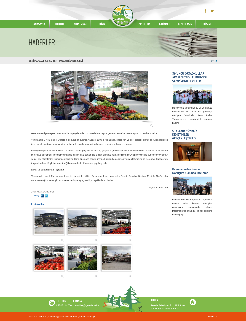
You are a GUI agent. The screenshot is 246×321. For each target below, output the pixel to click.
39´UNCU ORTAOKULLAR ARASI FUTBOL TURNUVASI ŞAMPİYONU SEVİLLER (189, 77)
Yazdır (159, 187)
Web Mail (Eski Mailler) (48, 316)
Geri (166, 187)
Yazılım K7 (212, 316)
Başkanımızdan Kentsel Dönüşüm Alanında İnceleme (190, 171)
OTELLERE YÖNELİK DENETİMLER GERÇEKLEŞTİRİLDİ (184, 134)
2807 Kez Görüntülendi (42, 191)
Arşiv (151, 187)
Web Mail (33, 316)
